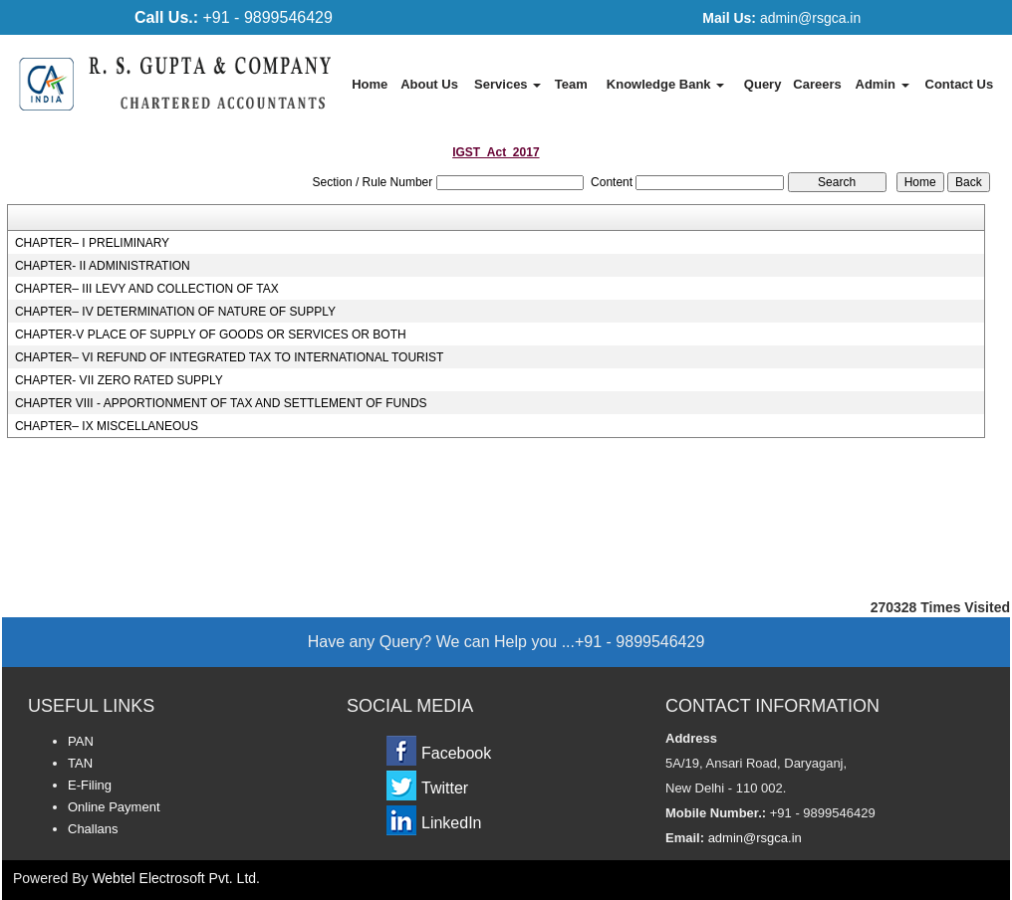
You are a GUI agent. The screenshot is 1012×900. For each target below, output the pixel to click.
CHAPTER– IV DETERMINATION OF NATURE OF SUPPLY (175, 312)
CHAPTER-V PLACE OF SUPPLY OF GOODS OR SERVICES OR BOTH (210, 334)
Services (507, 84)
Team (571, 84)
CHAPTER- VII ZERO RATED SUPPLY (119, 380)
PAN (81, 741)
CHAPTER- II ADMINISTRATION (102, 266)
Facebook (456, 753)
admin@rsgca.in (781, 18)
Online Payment (114, 806)
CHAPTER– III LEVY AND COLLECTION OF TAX (147, 289)
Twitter (444, 788)
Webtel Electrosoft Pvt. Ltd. (176, 878)
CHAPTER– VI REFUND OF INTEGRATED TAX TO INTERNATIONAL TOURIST (229, 357)
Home (369, 84)
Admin (882, 84)
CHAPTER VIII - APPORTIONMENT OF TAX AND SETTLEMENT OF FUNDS (221, 403)
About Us (429, 84)
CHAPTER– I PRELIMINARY (92, 243)
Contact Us (959, 84)
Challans (93, 828)
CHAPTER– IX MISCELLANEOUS (106, 426)
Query (763, 84)
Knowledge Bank (665, 84)
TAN (80, 763)
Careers (817, 84)
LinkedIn (451, 822)
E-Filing (90, 785)
